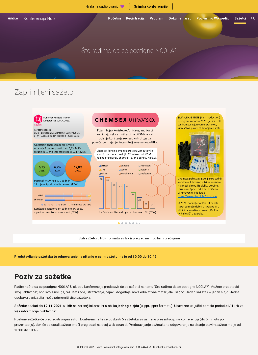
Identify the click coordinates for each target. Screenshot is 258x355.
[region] (129, 6)
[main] (129, 47)
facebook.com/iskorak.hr (167, 347)
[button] (253, 18)
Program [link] (156, 18)
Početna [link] (114, 18)
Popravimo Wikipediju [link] (213, 18)
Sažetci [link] (240, 18)
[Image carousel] (128, 166)
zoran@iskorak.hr (90, 306)
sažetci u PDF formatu (103, 238)
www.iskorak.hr (105, 347)
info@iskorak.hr (124, 347)
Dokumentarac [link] (180, 18)
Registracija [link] (135, 18)
